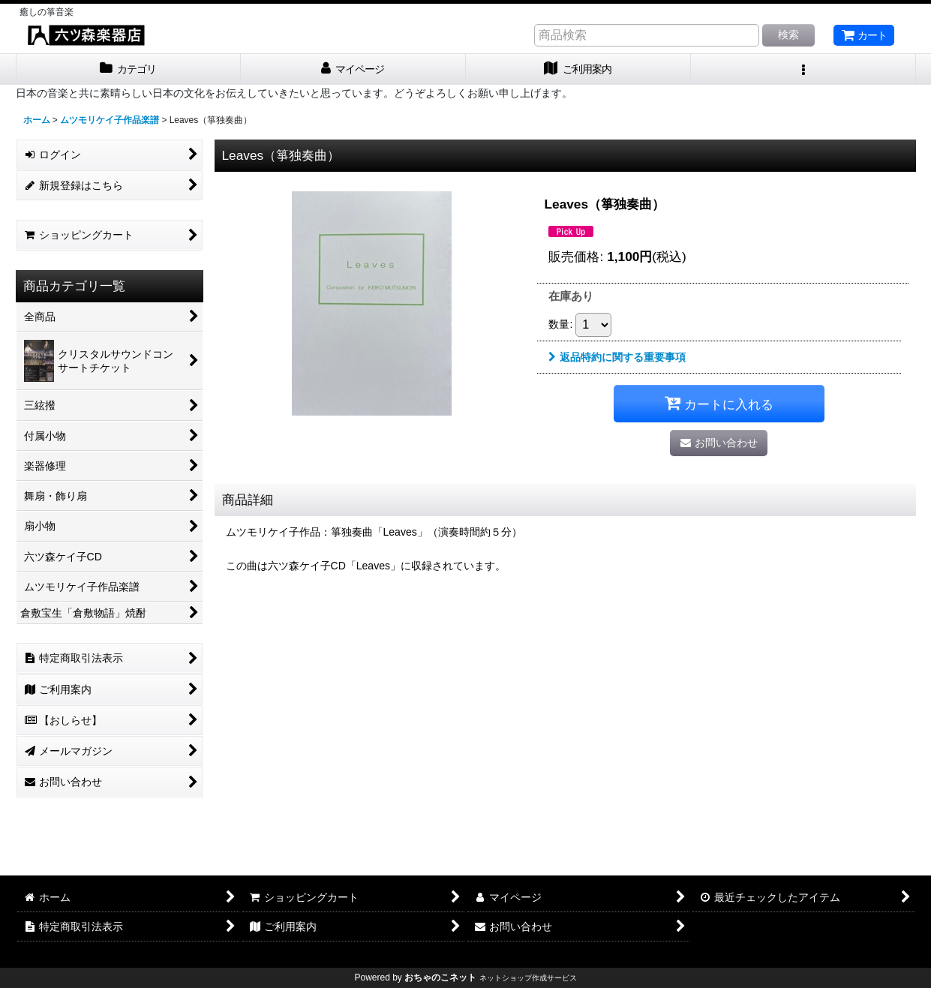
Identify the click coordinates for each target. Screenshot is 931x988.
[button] (803, 69)
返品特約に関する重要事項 (617, 357)
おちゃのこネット (440, 977)
